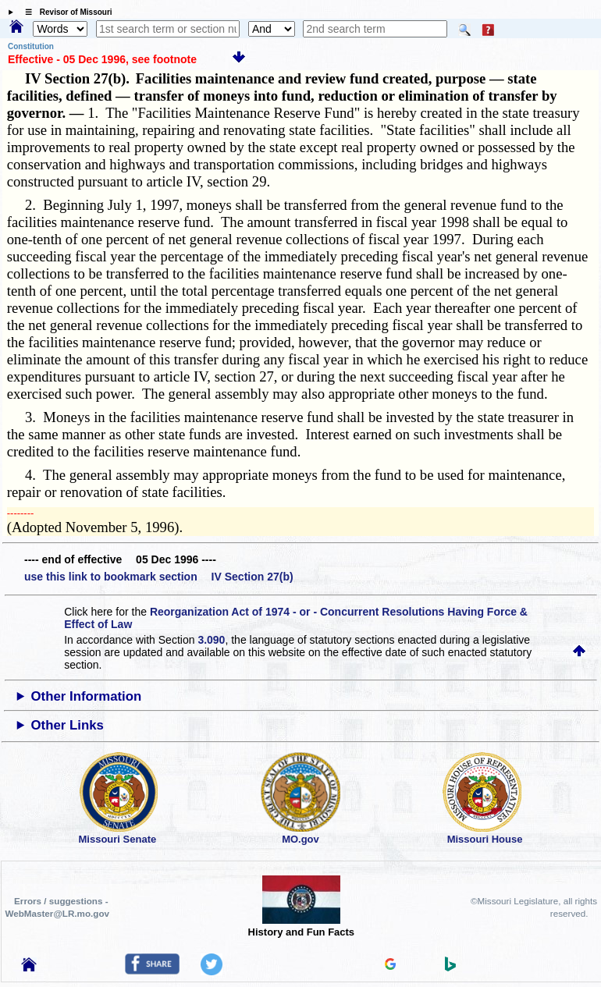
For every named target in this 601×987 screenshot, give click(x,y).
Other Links (67, 725)
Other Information (86, 696)
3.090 (211, 640)
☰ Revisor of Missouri (64, 12)
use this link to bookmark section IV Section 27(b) (158, 576)
